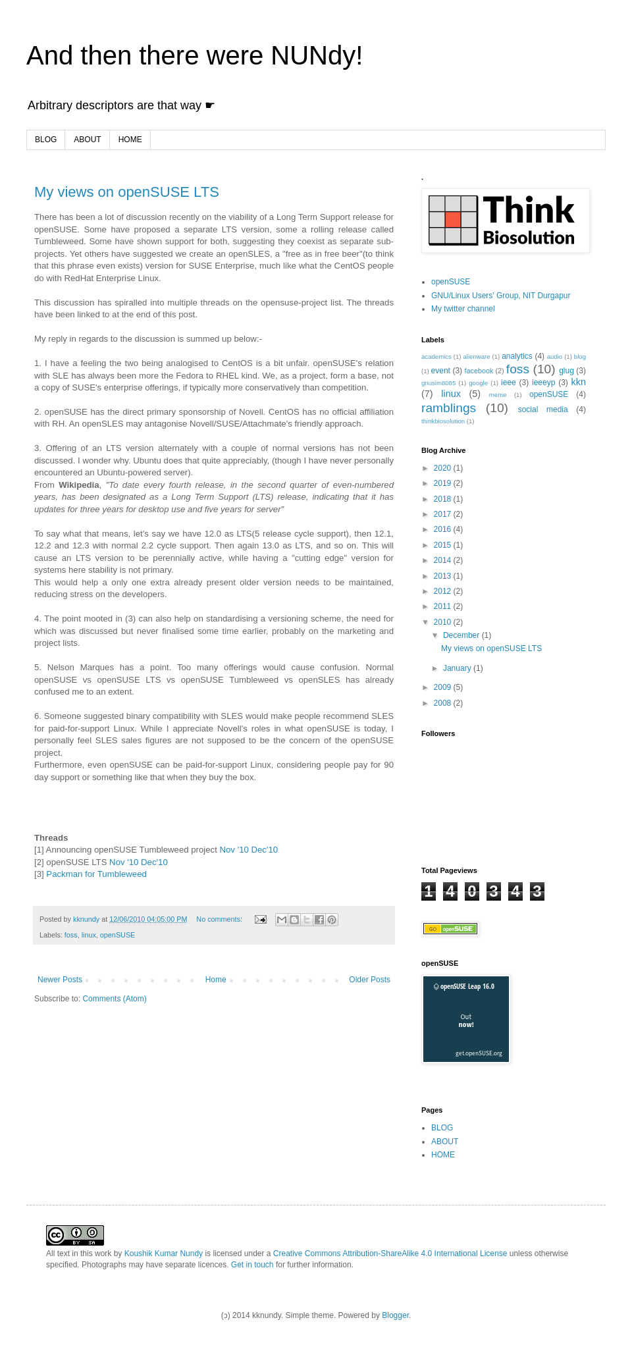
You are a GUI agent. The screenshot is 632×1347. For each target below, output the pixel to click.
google (478, 382)
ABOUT (87, 139)
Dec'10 (264, 850)
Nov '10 (234, 850)
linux (89, 935)
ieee (508, 382)
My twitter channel (463, 308)
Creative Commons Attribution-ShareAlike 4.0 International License (390, 1253)
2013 (444, 576)
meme (498, 394)
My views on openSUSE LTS (126, 192)
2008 (444, 703)
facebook (479, 371)
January (458, 668)
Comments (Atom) (114, 998)
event (440, 370)
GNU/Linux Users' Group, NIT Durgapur (500, 295)
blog (580, 356)
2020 (444, 468)
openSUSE (117, 935)
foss (71, 935)
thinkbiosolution (443, 421)
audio (554, 356)
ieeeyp (543, 382)
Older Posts (369, 979)
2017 (444, 514)
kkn (578, 382)
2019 (444, 483)
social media (543, 409)
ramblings (448, 408)
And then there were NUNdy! (194, 55)
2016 (444, 529)
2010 (444, 622)
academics (436, 356)
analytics (517, 356)
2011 (444, 606)
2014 (444, 560)
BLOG (46, 139)
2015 (444, 545)
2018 (444, 499)
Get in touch (252, 1264)
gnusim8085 (438, 382)
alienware (476, 356)
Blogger (395, 1315)
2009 (444, 687)
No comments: (220, 919)
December (462, 635)
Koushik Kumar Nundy (163, 1253)
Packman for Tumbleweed (95, 874)
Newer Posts (60, 979)
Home (215, 979)
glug (566, 370)
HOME (130, 139)
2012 (444, 591)
